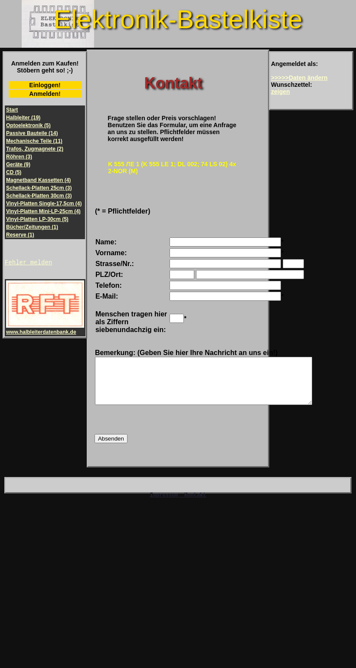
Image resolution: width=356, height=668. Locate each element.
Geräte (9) (18, 164)
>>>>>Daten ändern (299, 77)
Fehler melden (28, 263)
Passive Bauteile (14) (32, 133)
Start (12, 110)
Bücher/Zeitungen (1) (32, 227)
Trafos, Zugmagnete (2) (34, 149)
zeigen (280, 91)
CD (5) (13, 172)
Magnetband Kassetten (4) (38, 180)
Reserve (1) (20, 235)
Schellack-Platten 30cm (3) (39, 196)
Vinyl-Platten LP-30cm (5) (37, 219)
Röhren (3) (19, 157)
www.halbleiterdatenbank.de (45, 330)
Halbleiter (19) (23, 118)
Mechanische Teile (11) (34, 141)
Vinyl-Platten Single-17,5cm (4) (44, 204)
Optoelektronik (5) (28, 125)
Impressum (165, 506)
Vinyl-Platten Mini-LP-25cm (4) (43, 211)
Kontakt (173, 83)
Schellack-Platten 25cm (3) (39, 188)
